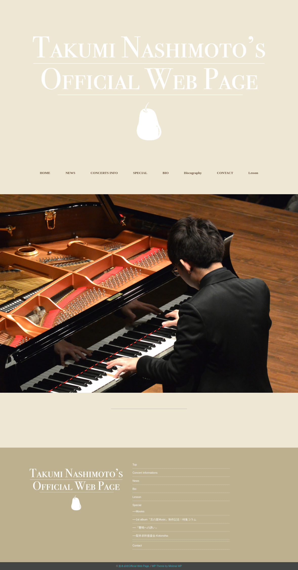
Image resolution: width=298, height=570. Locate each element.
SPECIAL (140, 173)
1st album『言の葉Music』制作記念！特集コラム (166, 519)
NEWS (70, 173)
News (136, 480)
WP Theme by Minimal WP (167, 566)
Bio (134, 488)
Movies (140, 511)
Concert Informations (145, 472)
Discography (193, 173)
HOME (45, 173)
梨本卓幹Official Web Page (134, 566)
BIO (166, 173)
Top (135, 464)
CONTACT (225, 173)
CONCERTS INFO (104, 173)
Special (137, 505)
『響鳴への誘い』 (147, 527)
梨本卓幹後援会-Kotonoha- (152, 535)
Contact (137, 545)
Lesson (253, 173)
